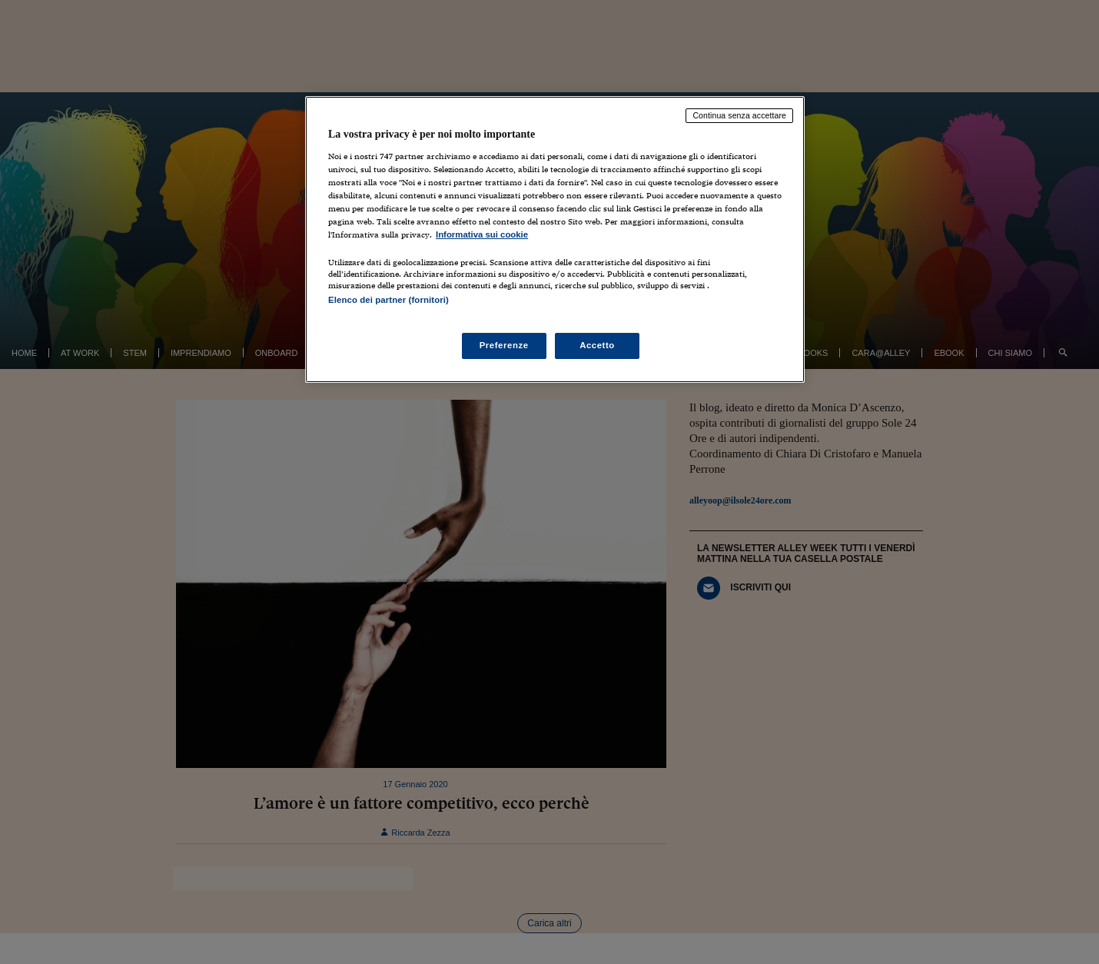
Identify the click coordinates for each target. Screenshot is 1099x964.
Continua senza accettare (739, 115)
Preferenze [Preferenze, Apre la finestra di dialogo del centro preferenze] (504, 345)
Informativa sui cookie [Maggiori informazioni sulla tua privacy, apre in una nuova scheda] (482, 234)
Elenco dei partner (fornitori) (388, 299)
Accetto (597, 345)
